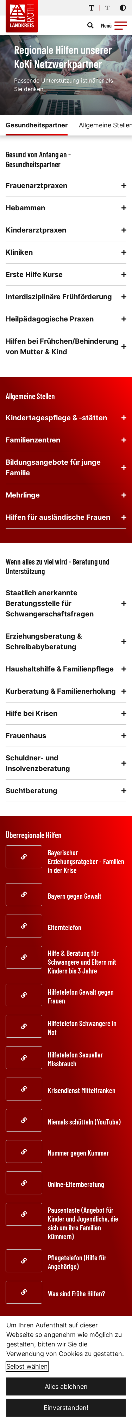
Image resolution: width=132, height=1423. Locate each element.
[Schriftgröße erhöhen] (91, 8)
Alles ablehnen (66, 1386)
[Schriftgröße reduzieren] (107, 8)
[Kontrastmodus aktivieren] (123, 8)
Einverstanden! (66, 1407)
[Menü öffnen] (115, 25)
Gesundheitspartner (37, 125)
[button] (120, 25)
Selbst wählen (27, 1366)
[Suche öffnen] (90, 25)
